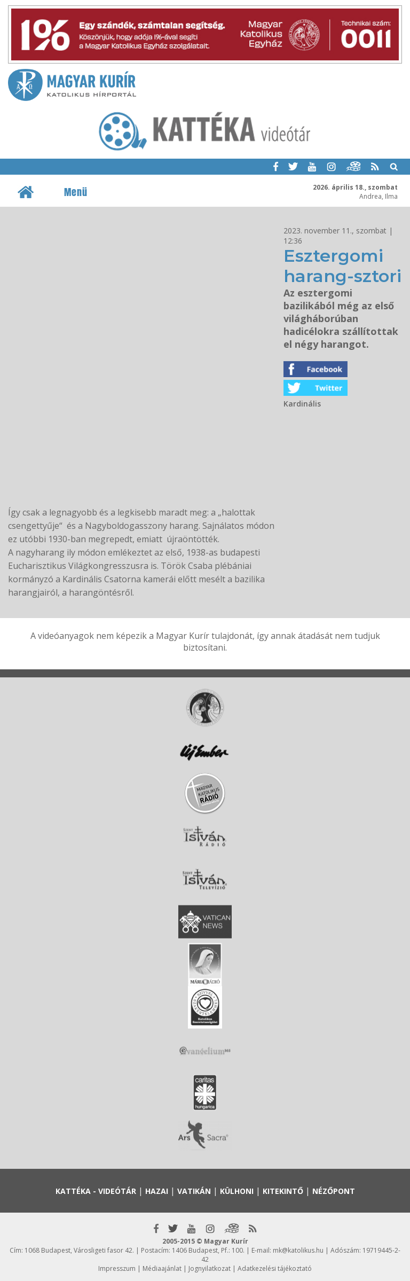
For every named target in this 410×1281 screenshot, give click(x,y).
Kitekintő (283, 1191)
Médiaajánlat (162, 1268)
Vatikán (194, 1191)
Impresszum (117, 1268)
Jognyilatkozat (209, 1268)
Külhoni (237, 1191)
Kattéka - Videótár (96, 1191)
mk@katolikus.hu (298, 1250)
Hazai (156, 1191)
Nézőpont (333, 1191)
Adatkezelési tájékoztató (275, 1268)
